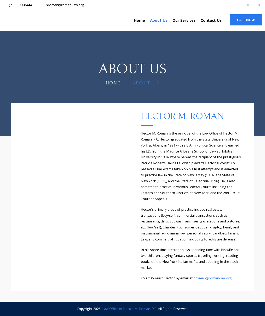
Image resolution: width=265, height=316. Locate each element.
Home (139, 20)
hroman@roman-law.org (65, 5)
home (113, 83)
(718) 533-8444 (20, 5)
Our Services (183, 20)
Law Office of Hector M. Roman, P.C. (129, 308)
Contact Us (211, 20)
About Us (158, 20)
